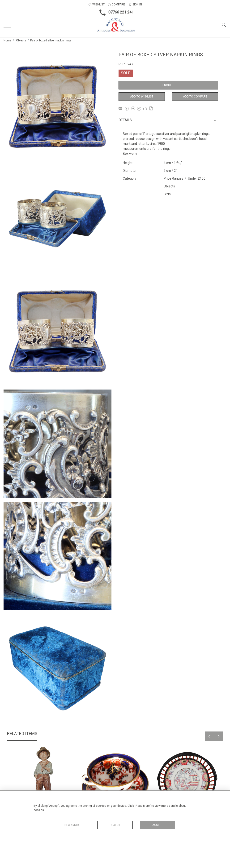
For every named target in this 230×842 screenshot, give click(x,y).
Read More (72, 825)
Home (7, 40)
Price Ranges (173, 178)
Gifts (167, 194)
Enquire (168, 85)
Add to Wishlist (141, 96)
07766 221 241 (115, 12)
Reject (115, 825)
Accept (157, 825)
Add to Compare (195, 96)
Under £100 (196, 178)
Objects (21, 40)
